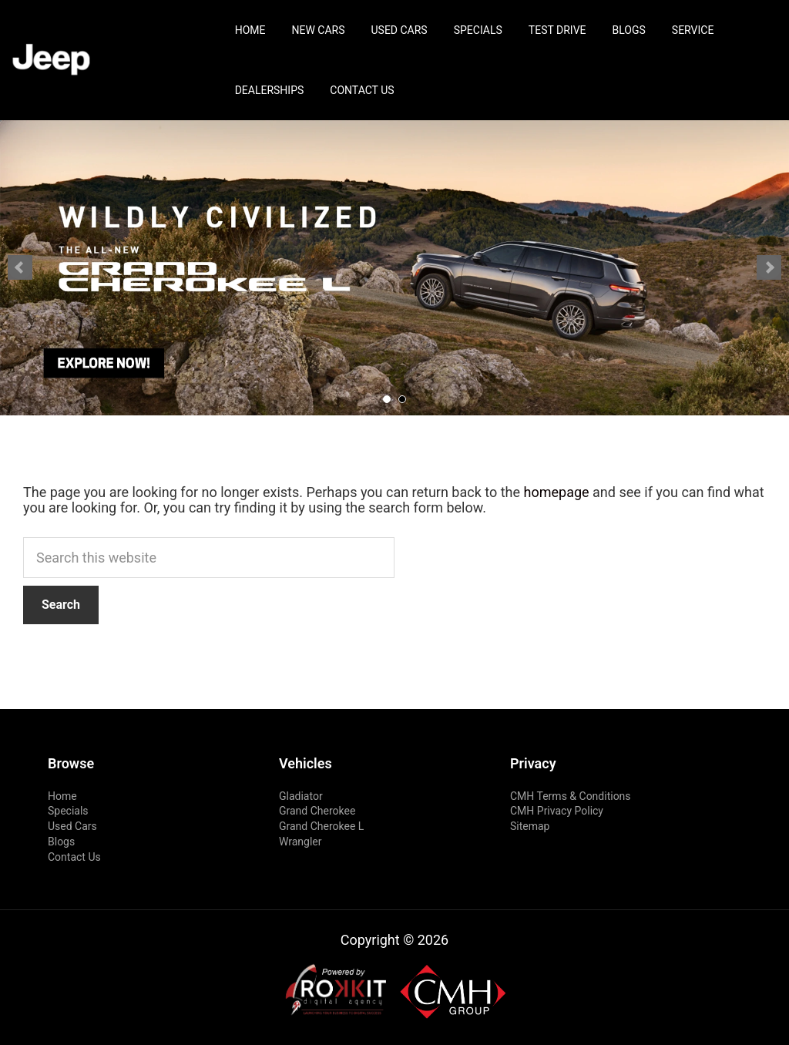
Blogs (629, 30)
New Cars (317, 30)
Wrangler (300, 841)
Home (250, 30)
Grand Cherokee (317, 811)
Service (693, 30)
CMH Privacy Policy (556, 811)
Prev (20, 267)
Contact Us (362, 90)
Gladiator (301, 796)
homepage (556, 492)
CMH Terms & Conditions (570, 796)
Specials (478, 30)
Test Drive (557, 30)
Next (769, 267)
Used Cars (399, 30)
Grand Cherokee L (321, 826)
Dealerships (269, 90)
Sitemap (529, 826)
